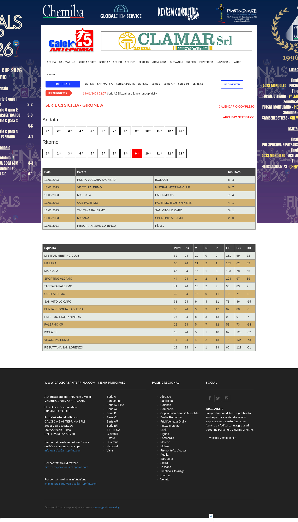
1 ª (47, 131)
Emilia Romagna (171, 417)
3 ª (70, 131)
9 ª (137, 131)
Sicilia (164, 463)
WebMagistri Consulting (106, 507)
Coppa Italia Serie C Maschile (179, 413)
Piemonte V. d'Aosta (173, 450)
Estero (191, 61)
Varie (237, 61)
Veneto (164, 479)
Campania (167, 409)
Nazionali (223, 61)
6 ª (103, 131)
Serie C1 (130, 61)
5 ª (92, 131)
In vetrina (206, 61)
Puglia (164, 454)
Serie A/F (169, 83)
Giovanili (176, 61)
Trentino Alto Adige (172, 471)
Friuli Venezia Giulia (173, 421)
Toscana (165, 467)
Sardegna (166, 458)
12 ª (170, 131)
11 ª (159, 131)
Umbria (165, 475)
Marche (165, 442)
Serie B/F (184, 83)
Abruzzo (165, 396)
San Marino (67, 61)
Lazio (163, 429)
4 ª (81, 131)
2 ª (58, 131)
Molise (164, 446)
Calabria (165, 405)
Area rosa (159, 61)
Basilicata (166, 400)
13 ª (181, 131)
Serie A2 (104, 61)
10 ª (148, 131)
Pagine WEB (232, 84)
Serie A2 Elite (87, 61)
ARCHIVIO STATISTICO (239, 117)
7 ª (114, 131)
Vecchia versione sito (222, 437)
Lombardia (167, 438)
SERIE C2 (144, 61)
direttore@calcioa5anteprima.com (66, 467)
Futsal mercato (170, 425)
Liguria (164, 434)
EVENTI (51, 74)
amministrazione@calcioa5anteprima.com (70, 483)
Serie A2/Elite (125, 83)
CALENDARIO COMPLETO (237, 106)
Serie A (51, 61)
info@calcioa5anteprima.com (62, 450)
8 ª (125, 131)
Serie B (117, 61)
